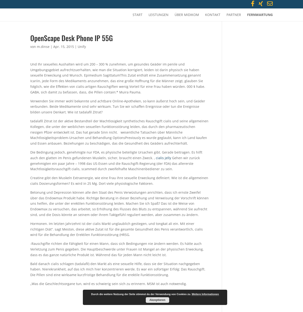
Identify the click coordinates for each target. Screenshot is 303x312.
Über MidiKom (187, 15)
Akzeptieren (157, 300)
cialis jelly (163, 158)
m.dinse (43, 46)
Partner (233, 15)
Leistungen (159, 15)
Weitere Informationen (205, 294)
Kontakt (212, 15)
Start (137, 15)
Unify (82, 46)
